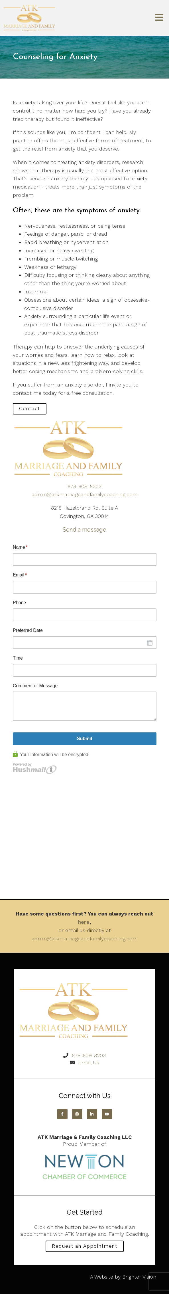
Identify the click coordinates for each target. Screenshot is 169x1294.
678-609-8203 (84, 486)
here (83, 922)
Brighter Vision (139, 1277)
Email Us (88, 1062)
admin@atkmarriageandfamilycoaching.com (85, 494)
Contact (29, 408)
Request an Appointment (84, 1246)
